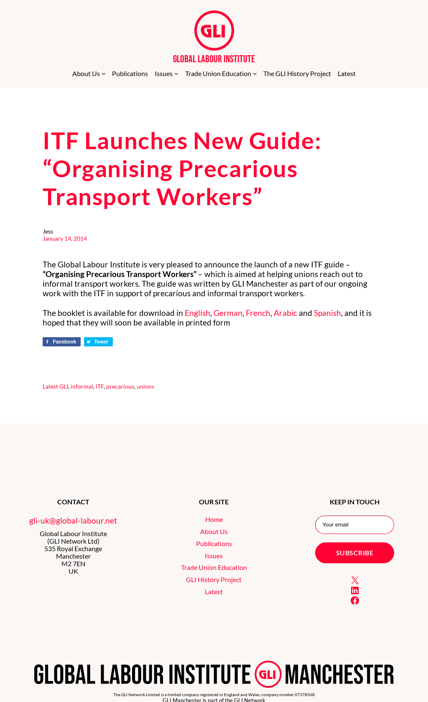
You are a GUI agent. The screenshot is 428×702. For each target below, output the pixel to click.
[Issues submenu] (176, 73)
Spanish (327, 313)
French (258, 313)
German (228, 313)
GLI (63, 386)
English (197, 313)
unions (145, 386)
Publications (214, 543)
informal (82, 386)
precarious (120, 386)
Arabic (285, 313)
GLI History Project (214, 579)
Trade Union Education (214, 567)
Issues (214, 556)
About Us (214, 531)
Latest (50, 386)
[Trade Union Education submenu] (255, 73)
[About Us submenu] (104, 73)
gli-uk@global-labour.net (73, 520)
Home (214, 519)
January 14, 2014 (65, 238)
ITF (100, 386)
